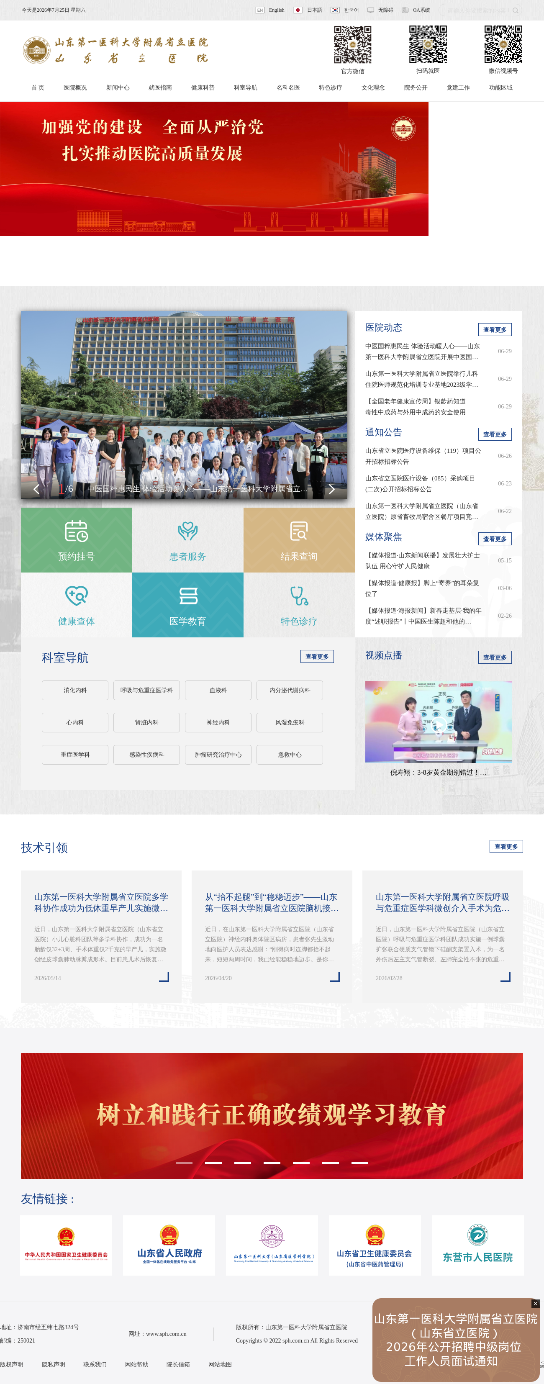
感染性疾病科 (146, 755)
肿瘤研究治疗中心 (218, 755)
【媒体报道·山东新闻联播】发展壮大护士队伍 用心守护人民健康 (422, 561)
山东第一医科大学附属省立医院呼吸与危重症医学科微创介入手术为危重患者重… (443, 903)
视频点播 (383, 655)
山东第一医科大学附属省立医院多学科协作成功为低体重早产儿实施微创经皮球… (101, 903)
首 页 (38, 88)
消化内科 (75, 690)
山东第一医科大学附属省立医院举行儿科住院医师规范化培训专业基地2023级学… (421, 379)
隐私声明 (53, 1364)
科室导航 (65, 657)
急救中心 (290, 755)
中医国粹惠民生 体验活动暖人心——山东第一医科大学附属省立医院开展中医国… (422, 351)
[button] (36, 489)
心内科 (75, 722)
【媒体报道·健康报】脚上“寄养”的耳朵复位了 (422, 588)
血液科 (218, 690)
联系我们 (95, 1364)
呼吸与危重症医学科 (147, 690)
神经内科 (218, 722)
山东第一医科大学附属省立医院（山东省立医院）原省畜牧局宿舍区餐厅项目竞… (421, 511)
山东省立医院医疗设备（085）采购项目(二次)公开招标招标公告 (420, 484)
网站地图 (220, 1364)
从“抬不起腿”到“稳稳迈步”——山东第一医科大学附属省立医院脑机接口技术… (272, 903)
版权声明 (11, 1364)
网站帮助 (137, 1364)
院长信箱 (178, 1364)
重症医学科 (75, 755)
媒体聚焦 (383, 537)
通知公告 (383, 432)
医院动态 (383, 327)
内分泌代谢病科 (289, 690)
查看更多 (317, 657)
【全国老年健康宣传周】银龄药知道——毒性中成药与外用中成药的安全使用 (421, 407)
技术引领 (44, 847)
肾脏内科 (147, 722)
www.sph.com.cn (166, 1334)
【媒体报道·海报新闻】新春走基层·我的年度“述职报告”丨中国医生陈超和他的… (423, 616)
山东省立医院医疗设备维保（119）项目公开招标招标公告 (423, 456)
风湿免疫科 (290, 722)
